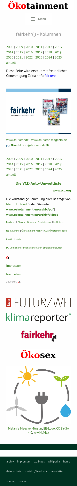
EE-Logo (49, 428)
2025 (58, 57)
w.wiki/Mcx (41, 432)
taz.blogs (39, 461)
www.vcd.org (62, 190)
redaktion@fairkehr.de (30, 145)
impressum (23, 461)
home (66, 461)
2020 (9, 57)
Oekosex (31, 222)
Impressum (14, 265)
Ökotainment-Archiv (31, 230)
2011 (39, 47)
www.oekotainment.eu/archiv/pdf (29, 209)
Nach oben (13, 274)
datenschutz (13, 471)
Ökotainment (45, 222)
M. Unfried (58, 222)
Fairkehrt (11, 222)
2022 (29, 57)
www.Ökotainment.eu (55, 230)
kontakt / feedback (35, 471)
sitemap (11, 481)
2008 (9, 47)
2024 (48, 57)
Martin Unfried (16, 204)
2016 (29, 52)
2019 (58, 52)
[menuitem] (10, 461)
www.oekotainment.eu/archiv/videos (32, 215)
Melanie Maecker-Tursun (25, 428)
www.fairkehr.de (17, 140)
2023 (39, 57)
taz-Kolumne (13, 230)
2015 (19, 52)
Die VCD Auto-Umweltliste (38, 183)
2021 (19, 57)
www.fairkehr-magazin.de (49, 140)
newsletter (57, 471)
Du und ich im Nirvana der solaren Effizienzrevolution (34, 247)
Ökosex (21, 222)
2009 (19, 47)
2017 (38, 52)
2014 (9, 52)
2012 (48, 47)
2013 (58, 47)
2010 (29, 47)
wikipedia (54, 461)
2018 (48, 52)
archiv (10, 461)
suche (22, 481)
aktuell (11, 63)
